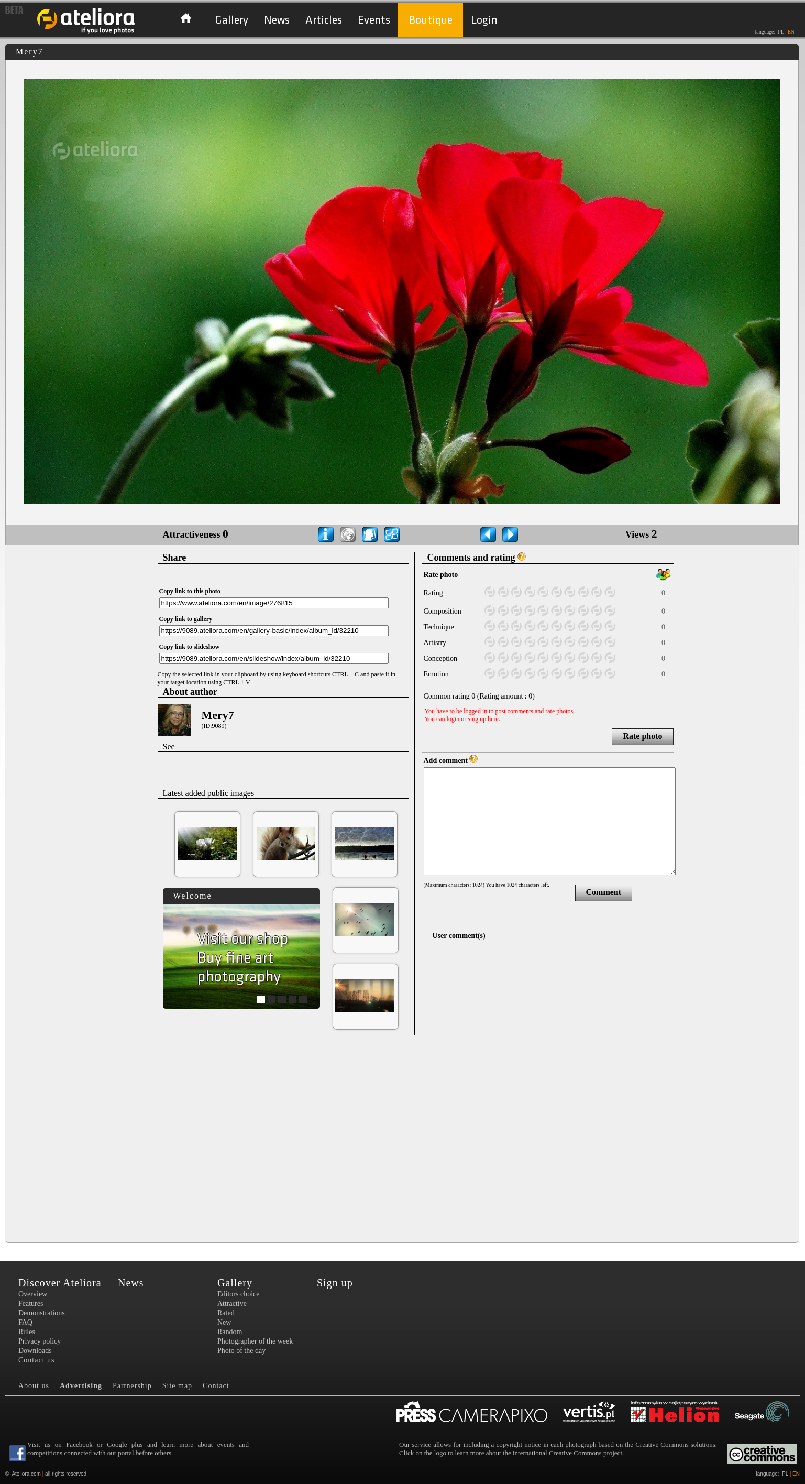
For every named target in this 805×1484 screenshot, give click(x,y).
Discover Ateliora (60, 1283)
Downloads (35, 1351)
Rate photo (642, 736)
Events (374, 20)
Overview (32, 1294)
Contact (216, 1386)
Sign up (335, 1283)
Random (229, 1332)
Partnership (132, 1386)
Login (484, 20)
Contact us (36, 1360)
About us (33, 1386)
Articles (323, 20)
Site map (177, 1386)
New (224, 1322)
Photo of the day (241, 1351)
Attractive (232, 1303)
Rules (26, 1332)
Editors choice (238, 1294)
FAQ (25, 1322)
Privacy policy (39, 1341)
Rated (226, 1313)
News (277, 20)
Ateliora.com (26, 1474)
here (493, 719)
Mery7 (218, 715)
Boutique (431, 20)
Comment (604, 892)
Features (30, 1303)
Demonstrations (41, 1313)
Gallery (231, 20)
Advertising (81, 1386)
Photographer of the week (255, 1341)
